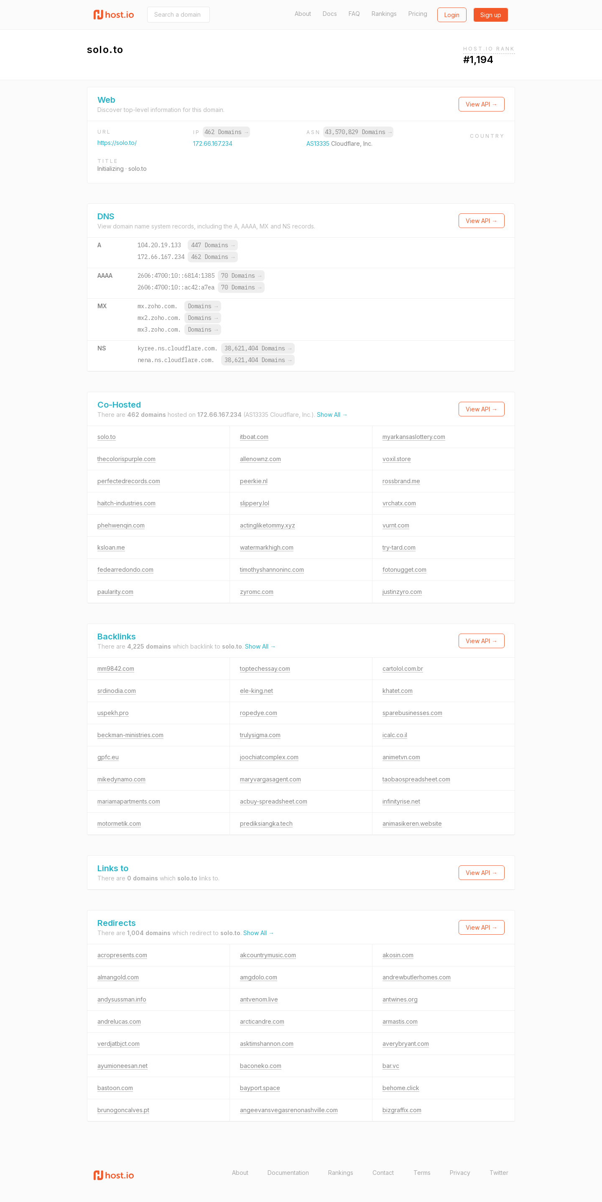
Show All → (332, 414)
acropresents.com (122, 955)
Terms (422, 1172)
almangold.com (118, 977)
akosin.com (398, 955)
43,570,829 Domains (358, 132)
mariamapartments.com (128, 801)
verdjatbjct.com (118, 1043)
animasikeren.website (412, 823)
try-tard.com (399, 547)
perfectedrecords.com (128, 480)
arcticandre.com (262, 1021)
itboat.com (254, 436)
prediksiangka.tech (266, 823)
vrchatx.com (399, 503)
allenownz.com (260, 458)
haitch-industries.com (126, 503)
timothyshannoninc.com (272, 569)
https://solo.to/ (117, 142)
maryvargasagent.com (270, 779)
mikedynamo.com (121, 779)
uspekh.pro (113, 712)
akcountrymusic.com (268, 955)
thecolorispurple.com (126, 458)
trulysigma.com (260, 734)
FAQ (354, 13)
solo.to (106, 436)
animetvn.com (401, 757)
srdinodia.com (116, 690)
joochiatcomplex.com (269, 757)
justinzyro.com (402, 591)
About (303, 13)
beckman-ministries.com (130, 734)
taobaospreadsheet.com (416, 779)
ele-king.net (256, 690)
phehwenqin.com (121, 525)
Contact (383, 1172)
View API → (481, 104)
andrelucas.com (119, 1021)
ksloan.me (111, 547)
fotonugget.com (404, 569)
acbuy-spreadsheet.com (273, 801)
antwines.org (400, 999)
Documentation (288, 1172)
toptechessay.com (265, 668)
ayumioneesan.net (122, 1065)
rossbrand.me (401, 480)
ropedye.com (258, 712)
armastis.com (400, 1021)
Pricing (417, 13)
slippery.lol (254, 503)
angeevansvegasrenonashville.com (289, 1109)
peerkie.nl (254, 480)
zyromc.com (256, 591)
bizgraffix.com (402, 1109)
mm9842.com (115, 668)
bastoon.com (115, 1087)
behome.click (401, 1087)
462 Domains (226, 132)
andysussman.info (121, 999)
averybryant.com (406, 1043)
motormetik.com (119, 823)
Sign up (490, 14)
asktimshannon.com (266, 1043)
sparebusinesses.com (412, 712)
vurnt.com (396, 525)
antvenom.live (259, 999)
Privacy (460, 1172)
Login (451, 14)
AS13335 (318, 143)
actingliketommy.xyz (267, 525)
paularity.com (115, 591)
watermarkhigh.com (266, 547)
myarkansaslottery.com (414, 436)
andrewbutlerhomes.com (417, 977)
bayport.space (260, 1087)
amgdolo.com (258, 977)
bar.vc (391, 1065)
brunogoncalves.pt (123, 1109)
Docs (330, 13)
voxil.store (397, 458)
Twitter (499, 1172)
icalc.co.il (395, 734)
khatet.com (398, 690)
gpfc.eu (108, 757)
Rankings (384, 13)
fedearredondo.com (125, 569)
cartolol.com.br (403, 668)
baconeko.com (260, 1065)
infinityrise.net (401, 801)
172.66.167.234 (212, 143)
